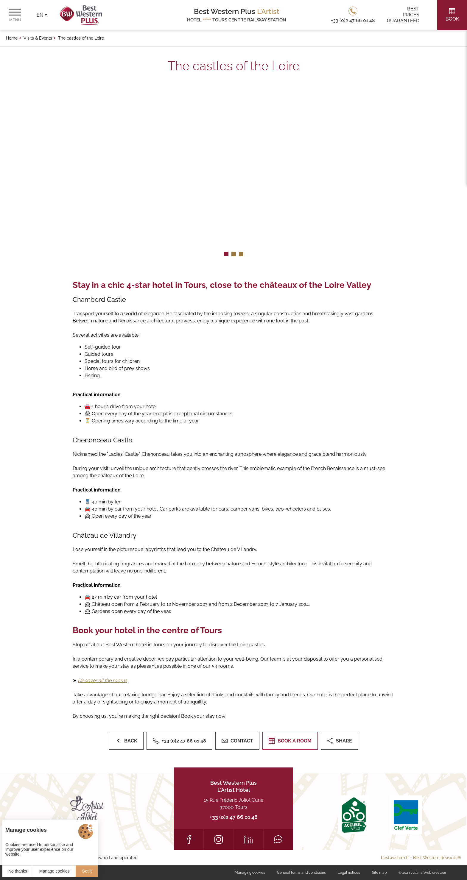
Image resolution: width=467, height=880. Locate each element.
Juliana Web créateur (428, 872)
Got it (87, 871)
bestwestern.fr (395, 857)
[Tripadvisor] (278, 839)
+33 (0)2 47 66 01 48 (234, 817)
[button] (226, 254)
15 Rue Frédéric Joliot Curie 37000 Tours (233, 803)
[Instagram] (218, 839)
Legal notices (349, 872)
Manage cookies (54, 871)
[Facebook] (188, 839)
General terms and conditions (301, 872)
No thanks (17, 871)
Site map (379, 872)
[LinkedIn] (248, 839)
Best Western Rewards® (437, 857)
